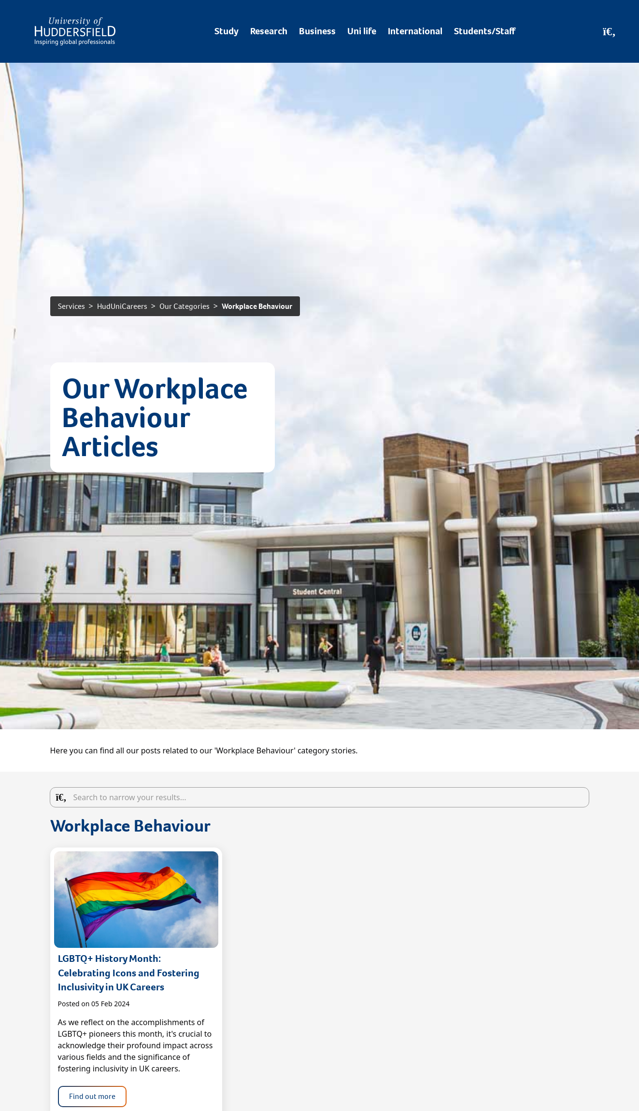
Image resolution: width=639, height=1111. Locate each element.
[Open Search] (609, 31)
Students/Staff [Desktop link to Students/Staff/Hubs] (484, 31)
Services (71, 306)
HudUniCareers (122, 306)
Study (226, 31)
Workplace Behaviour (257, 306)
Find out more (92, 1096)
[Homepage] (75, 31)
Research (268, 31)
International (415, 31)
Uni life (361, 31)
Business (317, 31)
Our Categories (184, 306)
